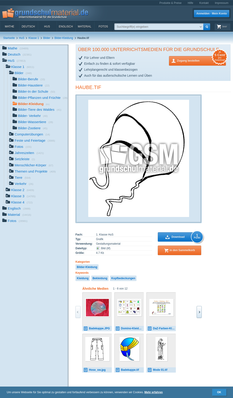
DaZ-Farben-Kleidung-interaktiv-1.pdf (161, 328)
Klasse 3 (20, 196)
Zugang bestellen (201, 60)
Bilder (46, 38)
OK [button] (219, 392)
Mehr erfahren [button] (154, 392)
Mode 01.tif (157, 370)
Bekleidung (100, 278)
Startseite (9, 38)
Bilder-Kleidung (63, 38)
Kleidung (82, 278)
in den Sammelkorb (182, 250)
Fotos (103, 26)
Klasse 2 (20, 190)
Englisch (66, 26)
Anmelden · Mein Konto (211, 13)
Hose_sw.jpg (94, 370)
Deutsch (28, 26)
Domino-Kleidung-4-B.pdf (129, 328)
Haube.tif (88, 87)
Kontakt (204, 3)
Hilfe (190, 3)
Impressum (221, 3)
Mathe (9, 26)
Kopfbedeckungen (123, 278)
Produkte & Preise (170, 3)
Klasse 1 (34, 38)
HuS (47, 26)
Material (84, 26)
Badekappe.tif (127, 370)
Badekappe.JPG (96, 328)
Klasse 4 (19, 203)
